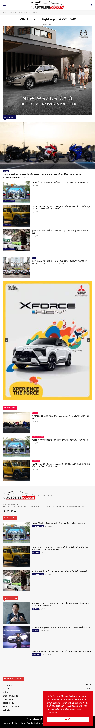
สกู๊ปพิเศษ (35, 609)
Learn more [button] (52, 712)
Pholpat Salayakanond (11, 178)
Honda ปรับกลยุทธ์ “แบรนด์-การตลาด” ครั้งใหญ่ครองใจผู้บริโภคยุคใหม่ (61, 651)
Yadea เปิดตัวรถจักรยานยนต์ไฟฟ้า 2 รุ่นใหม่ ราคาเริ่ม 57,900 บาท (60, 182)
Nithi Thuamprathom (40, 264)
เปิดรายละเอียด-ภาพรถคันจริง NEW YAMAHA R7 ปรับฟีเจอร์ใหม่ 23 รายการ (42, 174)
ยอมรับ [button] (68, 719)
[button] (47, 340)
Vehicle (5, 171)
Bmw (34, 258)
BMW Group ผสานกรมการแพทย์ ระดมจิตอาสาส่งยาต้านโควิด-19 (59, 261)
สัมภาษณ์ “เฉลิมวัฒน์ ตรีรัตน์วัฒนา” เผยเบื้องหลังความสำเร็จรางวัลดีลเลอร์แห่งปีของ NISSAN (61, 604)
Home (4, 12)
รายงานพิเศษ (36, 654)
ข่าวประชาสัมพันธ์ (8, 201)
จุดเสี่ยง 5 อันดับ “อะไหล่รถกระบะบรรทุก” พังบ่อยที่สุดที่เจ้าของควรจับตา (60, 231)
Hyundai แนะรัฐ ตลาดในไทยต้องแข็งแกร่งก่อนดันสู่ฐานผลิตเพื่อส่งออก (61, 627)
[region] (47, 340)
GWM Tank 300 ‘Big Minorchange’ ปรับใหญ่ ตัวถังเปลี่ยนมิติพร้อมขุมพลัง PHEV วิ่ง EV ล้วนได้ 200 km (61, 207)
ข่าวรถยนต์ (6, 225)
